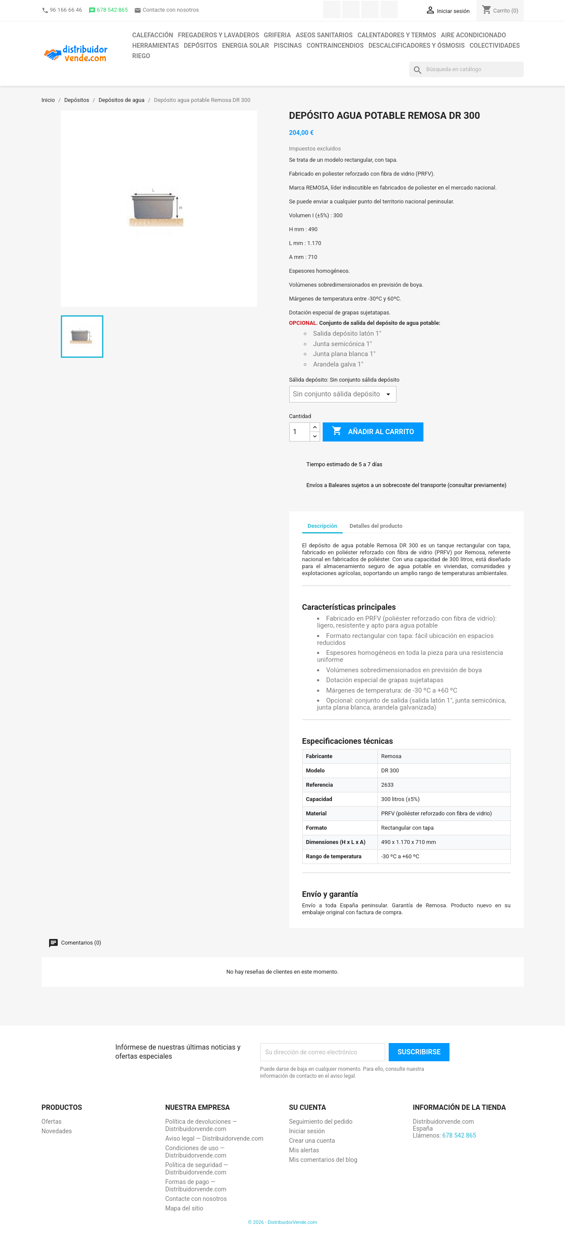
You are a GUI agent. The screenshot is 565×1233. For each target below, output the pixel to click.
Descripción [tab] (322, 526)
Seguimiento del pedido (321, 1121)
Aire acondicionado (473, 35)
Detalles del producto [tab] (376, 526)
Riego (141, 56)
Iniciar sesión (307, 1131)
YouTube (370, 9)
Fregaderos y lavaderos (218, 35)
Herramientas (155, 45)
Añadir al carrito (373, 431)
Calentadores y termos (396, 35)
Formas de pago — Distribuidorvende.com (196, 1185)
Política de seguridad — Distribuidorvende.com (196, 1168)
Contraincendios (335, 45)
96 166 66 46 (62, 10)
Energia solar (245, 45)
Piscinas (288, 45)
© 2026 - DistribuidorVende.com (282, 1222)
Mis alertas (304, 1150)
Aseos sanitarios (324, 35)
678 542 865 (108, 10)
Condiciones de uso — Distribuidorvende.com (196, 1152)
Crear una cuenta (312, 1140)
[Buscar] (466, 69)
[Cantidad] (299, 432)
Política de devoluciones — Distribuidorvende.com (201, 1125)
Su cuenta (307, 1107)
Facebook (331, 9)
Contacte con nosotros (166, 10)
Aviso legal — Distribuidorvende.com (214, 1138)
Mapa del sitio (184, 1208)
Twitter (351, 9)
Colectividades (494, 45)
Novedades (57, 1131)
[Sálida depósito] (342, 394)
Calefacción (152, 35)
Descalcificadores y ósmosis (416, 45)
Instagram (389, 9)
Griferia (277, 35)
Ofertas (52, 1121)
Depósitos (200, 45)
